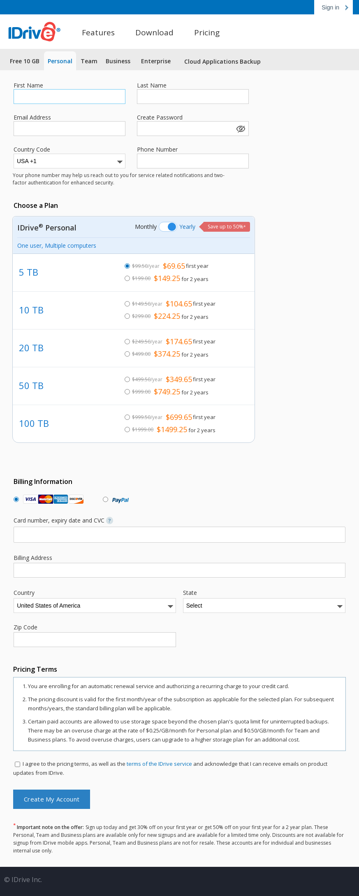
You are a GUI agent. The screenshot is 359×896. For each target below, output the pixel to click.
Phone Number (157, 149)
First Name (28, 85)
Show (240, 129)
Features (98, 32)
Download (154, 32)
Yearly (187, 226)
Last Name (152, 85)
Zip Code (25, 627)
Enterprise (156, 61)
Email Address (32, 117)
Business (118, 61)
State (190, 593)
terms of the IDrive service (159, 763)
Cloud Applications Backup (222, 61)
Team (89, 61)
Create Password (160, 117)
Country (24, 593)
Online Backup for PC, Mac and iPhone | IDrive (34, 32)
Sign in (330, 7)
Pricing (207, 32)
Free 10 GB (24, 61)
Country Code (32, 149)
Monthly (146, 226)
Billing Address (33, 558)
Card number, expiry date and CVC (63, 520)
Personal (60, 61)
